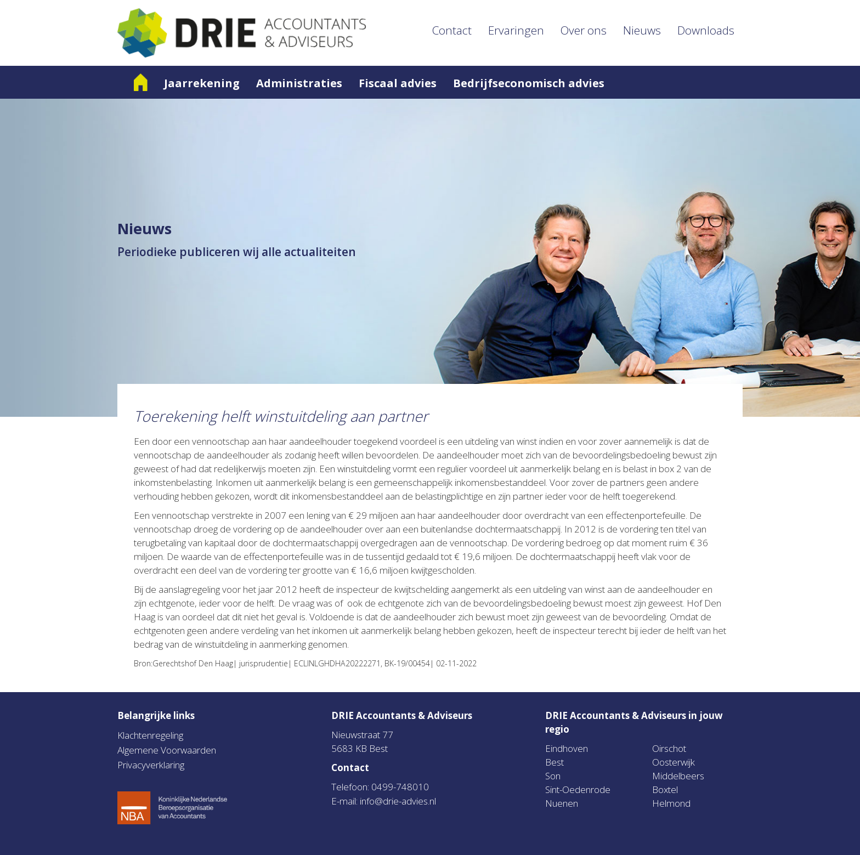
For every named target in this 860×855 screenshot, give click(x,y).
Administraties (299, 83)
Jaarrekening (202, 83)
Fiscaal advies (398, 83)
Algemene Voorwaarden (166, 750)
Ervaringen (516, 30)
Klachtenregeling (150, 735)
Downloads (705, 30)
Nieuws (642, 30)
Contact (452, 30)
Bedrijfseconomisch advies (528, 83)
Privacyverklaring (150, 764)
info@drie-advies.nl (398, 801)
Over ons (584, 30)
